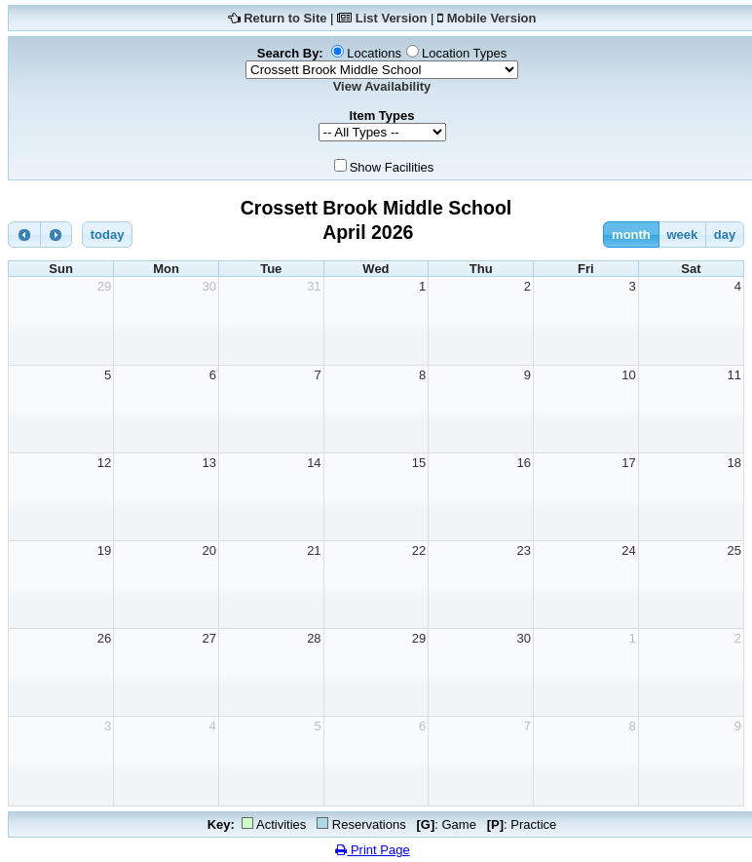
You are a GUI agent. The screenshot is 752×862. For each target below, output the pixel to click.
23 (524, 550)
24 (628, 550)
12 (104, 462)
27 (208, 638)
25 (734, 550)
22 (419, 550)
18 (734, 462)
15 (419, 462)
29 (104, 286)
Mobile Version (492, 18)
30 (208, 286)
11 (734, 375)
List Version (392, 18)
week (681, 234)
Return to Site (285, 18)
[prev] (24, 234)
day (724, 234)
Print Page (372, 849)
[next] (56, 234)
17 (628, 462)
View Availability (382, 86)
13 (208, 462)
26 (104, 638)
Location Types (464, 53)
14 (313, 462)
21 (313, 550)
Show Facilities (392, 167)
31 (313, 286)
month (631, 234)
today (108, 234)
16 (524, 462)
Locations (374, 53)
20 (208, 550)
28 (313, 638)
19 (104, 550)
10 (628, 375)
